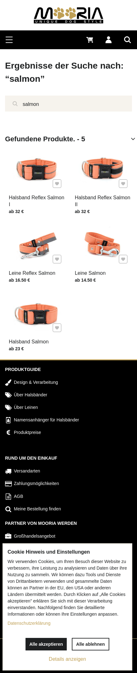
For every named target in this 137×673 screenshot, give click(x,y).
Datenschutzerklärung (29, 623)
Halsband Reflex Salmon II (102, 201)
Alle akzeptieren (46, 644)
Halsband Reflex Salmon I (36, 201)
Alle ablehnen (90, 644)
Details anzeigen (67, 659)
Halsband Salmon (29, 341)
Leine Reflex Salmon (32, 272)
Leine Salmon (91, 272)
